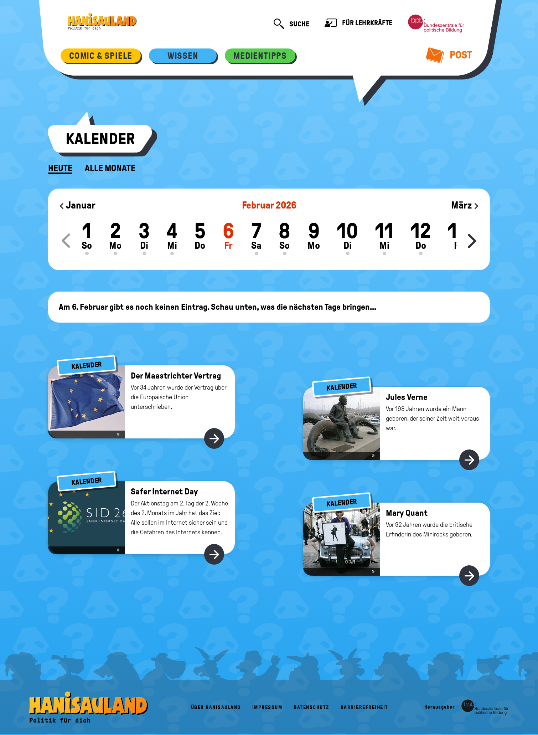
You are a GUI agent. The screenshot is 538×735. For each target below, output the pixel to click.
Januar (77, 205)
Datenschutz (311, 707)
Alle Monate (110, 168)
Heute (60, 168)
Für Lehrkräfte (358, 23)
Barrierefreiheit (364, 707)
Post (449, 54)
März (465, 205)
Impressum (267, 707)
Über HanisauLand (216, 707)
